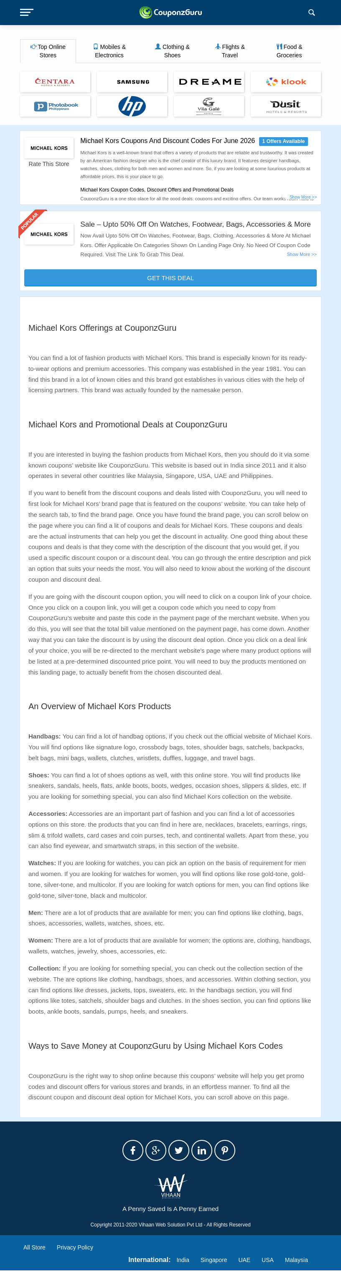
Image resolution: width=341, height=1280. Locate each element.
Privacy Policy (75, 1257)
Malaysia (296, 1269)
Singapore (214, 1269)
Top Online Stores (48, 51)
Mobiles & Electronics (109, 51)
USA (268, 1269)
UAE (244, 1269)
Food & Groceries (289, 51)
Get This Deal (170, 287)
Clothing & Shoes (172, 51)
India (182, 1269)
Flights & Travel (230, 51)
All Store (34, 1257)
